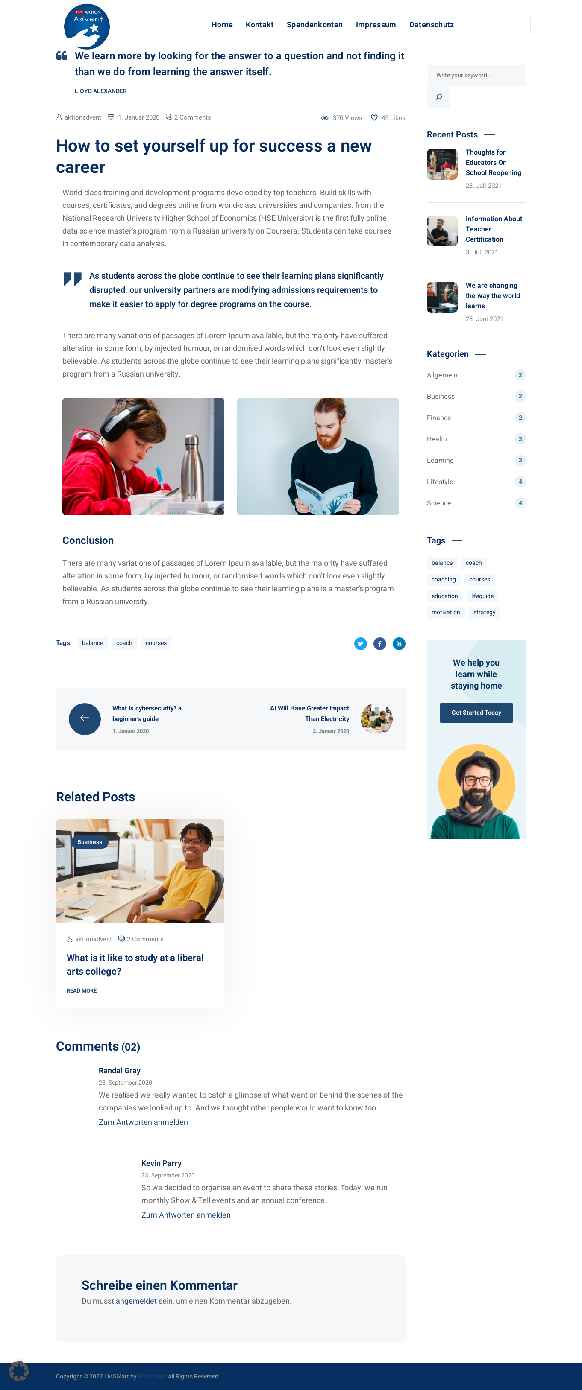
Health (476, 438)
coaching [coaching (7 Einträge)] (444, 579)
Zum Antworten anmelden (143, 1122)
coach (124, 643)
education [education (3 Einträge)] (445, 596)
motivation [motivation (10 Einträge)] (446, 612)
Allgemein (476, 374)
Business (89, 842)
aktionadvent (83, 117)
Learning (476, 460)
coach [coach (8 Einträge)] (474, 562)
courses (156, 643)
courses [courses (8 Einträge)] (479, 579)
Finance (476, 417)
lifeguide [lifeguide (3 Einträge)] (482, 596)
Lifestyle (476, 481)
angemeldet (136, 1301)
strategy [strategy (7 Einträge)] (484, 612)
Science (476, 502)
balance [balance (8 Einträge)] (442, 562)
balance (92, 643)
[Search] (438, 97)
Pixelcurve (151, 1376)
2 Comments (192, 117)
